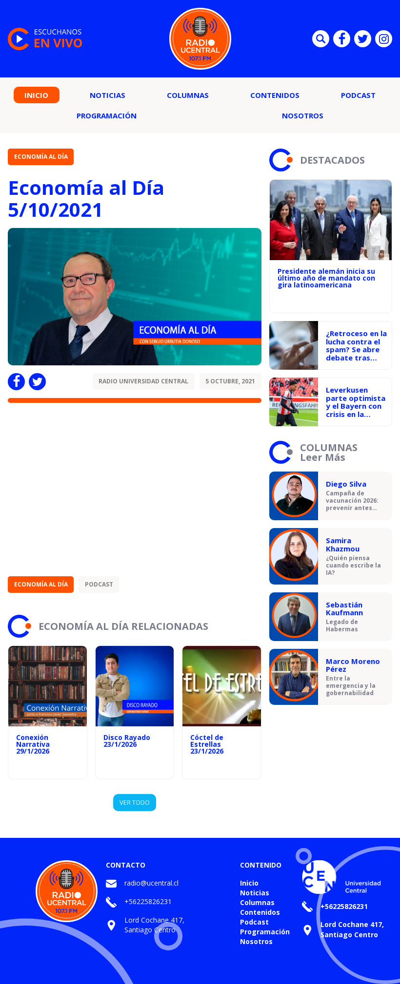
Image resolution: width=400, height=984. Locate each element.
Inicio (36, 95)
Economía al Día (41, 156)
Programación (107, 115)
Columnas (188, 95)
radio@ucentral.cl (151, 883)
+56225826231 (148, 901)
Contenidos (275, 95)
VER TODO (135, 802)
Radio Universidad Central (143, 381)
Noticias (107, 95)
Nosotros (302, 115)
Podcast (358, 95)
